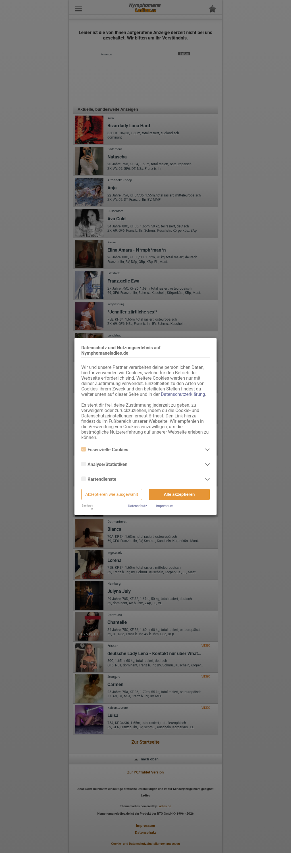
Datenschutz (137, 506)
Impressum (164, 506)
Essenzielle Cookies (104, 449)
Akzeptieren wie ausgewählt (111, 494)
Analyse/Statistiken (104, 464)
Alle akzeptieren (179, 494)
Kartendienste (98, 479)
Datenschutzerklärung (183, 394)
